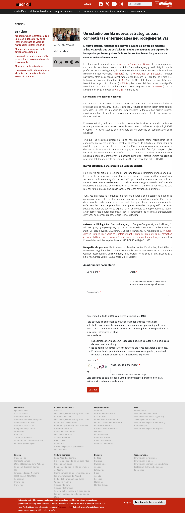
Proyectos (18, 485)
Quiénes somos (21, 410)
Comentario (93, 292)
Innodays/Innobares (103, 444)
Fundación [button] (19, 11)
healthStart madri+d (103, 425)
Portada (97, 458)
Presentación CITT (142, 410)
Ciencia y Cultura (62, 485)
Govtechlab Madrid (102, 441)
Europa (17, 455)
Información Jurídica (143, 461)
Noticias (19, 24)
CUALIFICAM (59, 441)
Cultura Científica (62, 455)
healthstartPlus (101, 435)
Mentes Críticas (101, 485)
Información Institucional (145, 458)
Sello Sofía (59, 444)
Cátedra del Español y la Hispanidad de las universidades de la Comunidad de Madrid (72, 494)
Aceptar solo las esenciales (150, 503)
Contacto (18, 435)
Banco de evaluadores (64, 432)
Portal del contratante (24, 425)
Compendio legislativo (24, 428)
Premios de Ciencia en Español (28, 419)
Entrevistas (99, 470)
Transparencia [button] (137, 11)
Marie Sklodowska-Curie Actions (29, 464)
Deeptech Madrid (102, 438)
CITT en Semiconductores (145, 413)
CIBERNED (158, 86)
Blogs (96, 473)
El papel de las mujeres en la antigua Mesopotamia (30, 50)
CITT (136, 407)
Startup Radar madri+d (104, 413)
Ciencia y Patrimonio (63, 488)
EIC (15, 470)
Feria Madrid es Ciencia (65, 458)
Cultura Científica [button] (104, 11)
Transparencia (141, 455)
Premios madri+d (22, 416)
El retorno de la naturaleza (29, 66)
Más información (47, 511)
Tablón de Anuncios (23, 438)
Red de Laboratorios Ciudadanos (69, 479)
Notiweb (98, 455)
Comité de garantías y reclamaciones (71, 425)
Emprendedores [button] (63, 11)
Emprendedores (101, 407)
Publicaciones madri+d (24, 422)
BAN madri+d (100, 416)
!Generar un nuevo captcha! (88, 372)
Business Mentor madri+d (106, 428)
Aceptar (127, 503)
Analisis (97, 467)
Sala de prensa (21, 413)
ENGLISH (87, 4)
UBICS (123, 80)
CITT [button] (78, 11)
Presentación (20, 458)
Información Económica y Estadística (151, 464)
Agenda (97, 476)
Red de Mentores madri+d (106, 419)
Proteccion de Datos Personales (148, 467)
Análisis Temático (62, 438)
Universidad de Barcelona (147, 73)
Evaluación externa (63, 435)
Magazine (98, 482)
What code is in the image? (124, 365)
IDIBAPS (123, 83)
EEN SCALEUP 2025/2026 (25, 476)
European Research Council (26, 467)
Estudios (98, 432)
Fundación (19, 407)
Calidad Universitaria (64, 407)
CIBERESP (120, 89)
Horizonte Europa (22, 461)
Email (133, 272)
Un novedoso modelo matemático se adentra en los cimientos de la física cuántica (32, 59)
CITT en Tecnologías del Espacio (148, 428)
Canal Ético (139, 470)
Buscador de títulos (63, 428)
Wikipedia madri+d (62, 482)
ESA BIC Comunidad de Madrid (108, 422)
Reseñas (98, 479)
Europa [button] (87, 11)
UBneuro (118, 73)
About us (98, 410)
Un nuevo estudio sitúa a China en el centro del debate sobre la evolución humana (32, 73)
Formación (19, 432)
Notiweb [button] (121, 11)
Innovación (19, 482)
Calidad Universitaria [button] (39, 11)
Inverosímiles (100, 464)
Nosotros (58, 410)
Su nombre (92, 272)
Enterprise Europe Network (26, 473)
